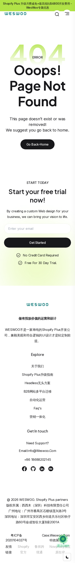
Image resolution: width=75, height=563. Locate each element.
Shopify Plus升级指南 (37, 375)
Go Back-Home (37, 144)
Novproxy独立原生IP (60, 549)
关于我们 (37, 366)
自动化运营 (37, 400)
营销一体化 (37, 417)
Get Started (37, 243)
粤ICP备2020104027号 (16, 537)
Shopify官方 (23, 549)
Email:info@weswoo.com (37, 451)
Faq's (38, 408)
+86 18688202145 (37, 460)
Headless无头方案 (37, 383)
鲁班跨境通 (39, 549)
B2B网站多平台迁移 (38, 391)
